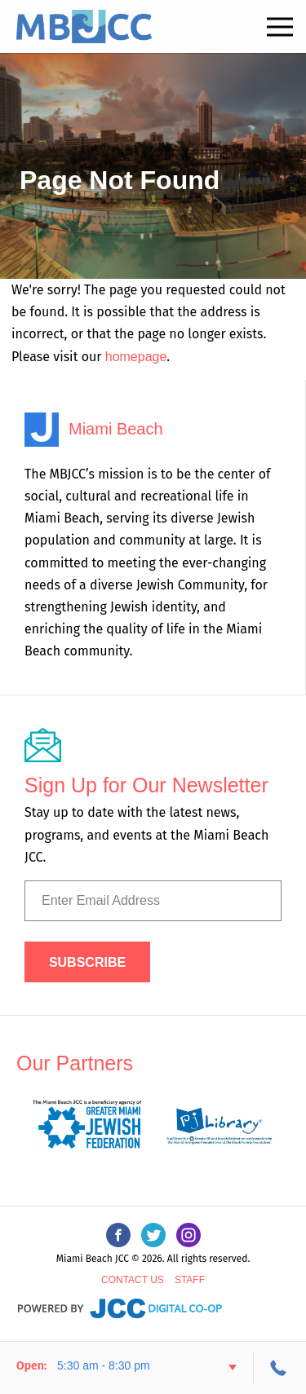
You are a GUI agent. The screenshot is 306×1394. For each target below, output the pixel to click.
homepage (136, 357)
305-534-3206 (280, 1368)
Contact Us (132, 1280)
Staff (190, 1280)
